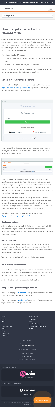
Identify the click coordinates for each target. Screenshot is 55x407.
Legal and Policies (35, 324)
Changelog (32, 319)
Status (31, 328)
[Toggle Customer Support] (42, 400)
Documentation (6, 326)
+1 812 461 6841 (27, 356)
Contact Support (27, 345)
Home (3, 319)
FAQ (30, 321)
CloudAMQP (7, 8)
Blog (3, 331)
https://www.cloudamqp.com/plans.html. (15, 216)
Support (4, 328)
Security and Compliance (37, 326)
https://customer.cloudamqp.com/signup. (16, 88)
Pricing (3, 324)
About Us (4, 335)
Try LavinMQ (45, 2)
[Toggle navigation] (50, 9)
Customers (5, 333)
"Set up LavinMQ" (22, 300)
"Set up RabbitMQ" (22, 293)
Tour (3, 321)
